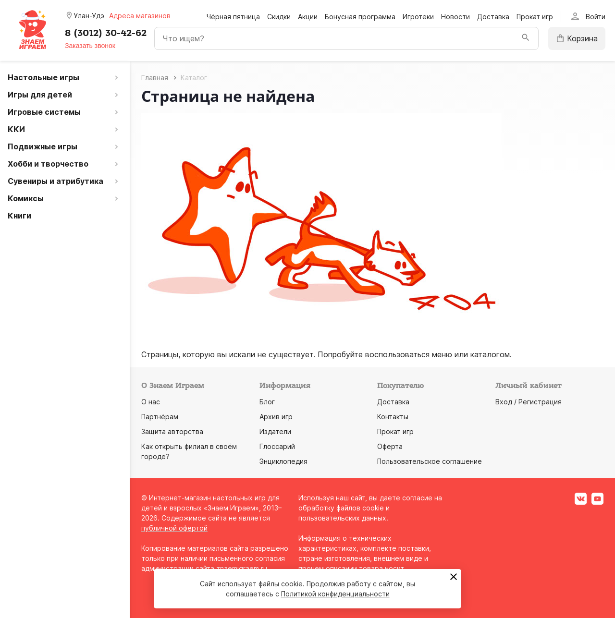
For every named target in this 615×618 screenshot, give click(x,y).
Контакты (392, 416)
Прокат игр (535, 16)
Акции (308, 16)
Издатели (275, 431)
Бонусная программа (360, 16)
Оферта (390, 446)
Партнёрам (159, 416)
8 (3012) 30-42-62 (106, 33)
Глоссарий (277, 446)
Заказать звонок (90, 45)
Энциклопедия (283, 461)
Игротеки (418, 16)
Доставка (493, 16)
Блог (267, 402)
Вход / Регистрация (528, 402)
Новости (455, 16)
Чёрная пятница (233, 16)
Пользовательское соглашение (429, 461)
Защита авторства (172, 431)
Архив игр (276, 416)
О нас (150, 402)
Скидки (279, 16)
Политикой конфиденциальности (335, 594)
